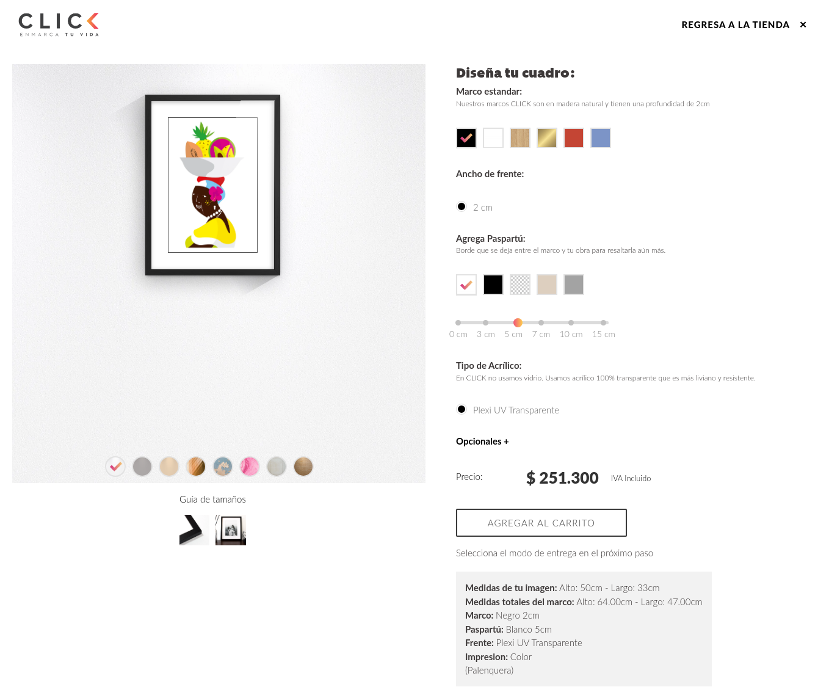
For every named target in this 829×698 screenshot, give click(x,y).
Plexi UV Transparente (516, 409)
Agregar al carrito (541, 522)
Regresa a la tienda (745, 24)
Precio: (469, 476)
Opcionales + (482, 440)
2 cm (483, 207)
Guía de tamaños (212, 580)
